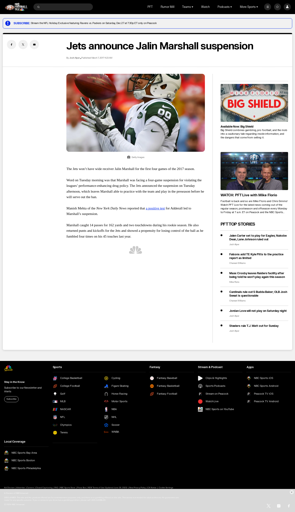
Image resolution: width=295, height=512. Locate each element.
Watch (205, 7)
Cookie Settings (166, 487)
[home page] (16, 7)
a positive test (155, 208)
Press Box (81, 487)
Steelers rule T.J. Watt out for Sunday (254, 326)
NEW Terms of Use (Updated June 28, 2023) (108, 487)
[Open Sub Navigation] (193, 7)
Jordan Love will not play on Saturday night (258, 311)
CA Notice (152, 487)
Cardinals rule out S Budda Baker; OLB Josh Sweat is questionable (258, 294)
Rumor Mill (167, 7)
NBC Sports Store (68, 487)
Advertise (20, 487)
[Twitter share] (23, 44)
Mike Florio (234, 282)
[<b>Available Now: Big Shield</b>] (254, 103)
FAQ (56, 487)
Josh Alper (74, 58)
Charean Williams (237, 263)
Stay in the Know (14, 382)
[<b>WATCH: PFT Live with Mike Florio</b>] (254, 171)
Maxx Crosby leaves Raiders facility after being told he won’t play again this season (257, 275)
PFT (150, 7)
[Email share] (34, 44)
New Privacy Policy (137, 487)
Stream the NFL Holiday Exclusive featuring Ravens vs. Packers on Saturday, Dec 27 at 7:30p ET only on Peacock (94, 23)
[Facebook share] (11, 44)
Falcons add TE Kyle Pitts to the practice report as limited (256, 256)
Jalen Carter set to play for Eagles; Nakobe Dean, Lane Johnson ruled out (258, 237)
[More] (267, 6)
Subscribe (11, 399)
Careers (30, 487)
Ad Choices (9, 487)
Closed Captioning (44, 487)
